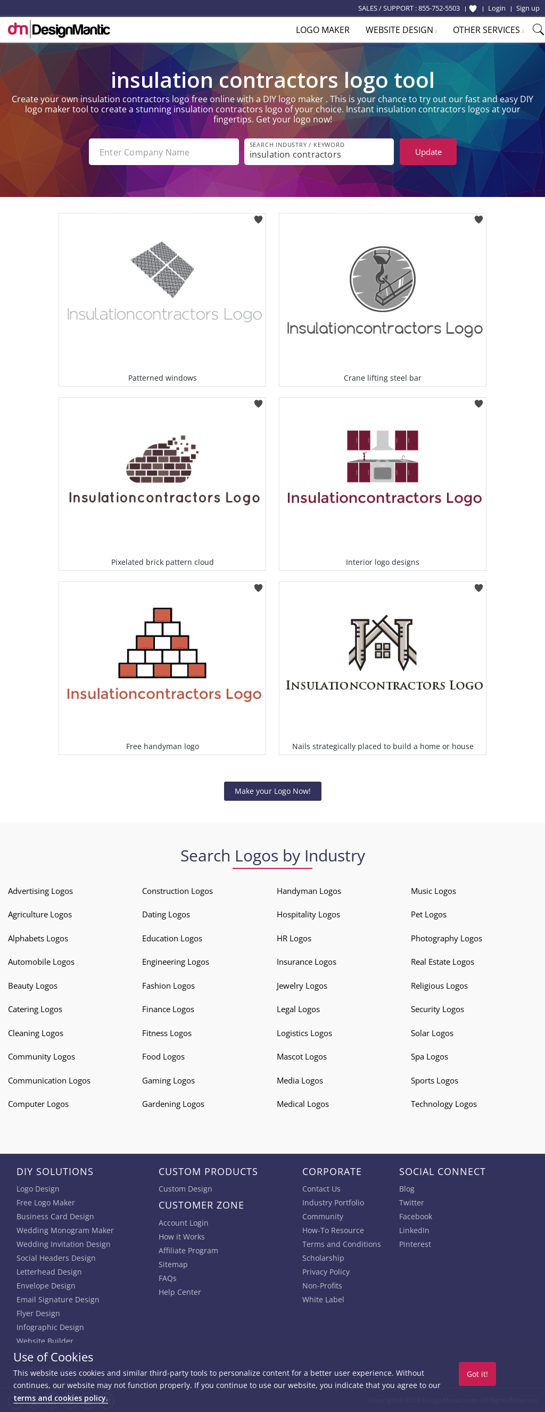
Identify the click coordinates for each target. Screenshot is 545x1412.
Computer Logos (38, 1103)
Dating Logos (166, 914)
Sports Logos (434, 1080)
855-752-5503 (439, 8)
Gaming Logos (168, 1080)
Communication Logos (49, 1080)
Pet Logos (429, 914)
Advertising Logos (40, 890)
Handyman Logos (309, 890)
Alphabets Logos (38, 938)
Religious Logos (439, 985)
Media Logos (300, 1080)
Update (428, 151)
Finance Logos (168, 1009)
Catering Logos (35, 1009)
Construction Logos (177, 890)
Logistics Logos (304, 1033)
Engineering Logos (175, 961)
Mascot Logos (302, 1056)
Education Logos (172, 938)
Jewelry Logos (302, 985)
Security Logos (437, 1009)
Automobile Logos (41, 961)
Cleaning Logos (35, 1033)
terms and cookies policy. (60, 1398)
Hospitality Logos (308, 914)
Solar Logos (432, 1033)
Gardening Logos (173, 1103)
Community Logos (41, 1056)
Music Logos (433, 890)
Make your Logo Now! (273, 791)
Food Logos (163, 1056)
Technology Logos (444, 1103)
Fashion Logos (168, 985)
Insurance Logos (306, 961)
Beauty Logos (32, 985)
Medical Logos (303, 1103)
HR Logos (294, 938)
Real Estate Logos (442, 961)
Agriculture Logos (40, 914)
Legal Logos (298, 1009)
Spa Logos (429, 1056)
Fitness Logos (167, 1033)
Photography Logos (446, 938)
